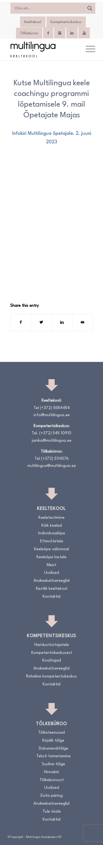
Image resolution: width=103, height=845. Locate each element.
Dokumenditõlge (53, 749)
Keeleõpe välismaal (51, 549)
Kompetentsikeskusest (51, 653)
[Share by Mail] (82, 322)
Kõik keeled (51, 526)
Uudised (51, 573)
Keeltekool (32, 22)
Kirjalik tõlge (53, 741)
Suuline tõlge (53, 764)
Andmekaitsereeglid (51, 581)
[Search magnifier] (89, 8)
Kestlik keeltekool (51, 589)
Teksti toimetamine (53, 756)
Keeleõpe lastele (51, 557)
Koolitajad (51, 661)
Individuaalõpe (51, 533)
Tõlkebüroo (29, 33)
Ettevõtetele (51, 541)
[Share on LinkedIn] (62, 322)
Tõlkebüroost (52, 780)
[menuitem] (87, 49)
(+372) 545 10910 (55, 433)
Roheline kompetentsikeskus (51, 676)
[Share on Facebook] (20, 322)
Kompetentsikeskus (66, 22)
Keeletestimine (51, 518)
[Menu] (87, 49)
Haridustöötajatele (51, 645)
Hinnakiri (51, 772)
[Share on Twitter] (41, 322)
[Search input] (49, 8)
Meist (51, 565)
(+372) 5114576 (55, 459)
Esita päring (52, 796)
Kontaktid (51, 597)
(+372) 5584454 (55, 408)
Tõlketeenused (51, 733)
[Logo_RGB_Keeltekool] (43, 49)
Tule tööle (52, 812)
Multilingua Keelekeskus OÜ (44, 837)
